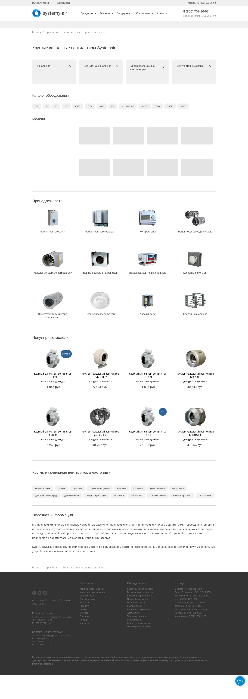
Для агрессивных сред (46, 495)
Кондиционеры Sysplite (91, 589)
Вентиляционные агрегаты (141, 592)
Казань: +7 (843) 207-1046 (188, 606)
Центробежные (157, 488)
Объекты (84, 616)
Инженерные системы (138, 626)
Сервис (83, 609)
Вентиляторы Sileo (182, 495)
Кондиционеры (135, 606)
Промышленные (158, 495)
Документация (87, 595)
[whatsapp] (45, 593)
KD (55, 106)
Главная (36, 32)
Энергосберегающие (96, 495)
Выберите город (41, 3)
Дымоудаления (71, 495)
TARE (170, 106)
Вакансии (85, 602)
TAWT (183, 106)
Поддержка (123, 13)
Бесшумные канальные (97, 66)
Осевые (61, 488)
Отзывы (84, 613)
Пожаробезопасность (138, 599)
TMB (157, 106)
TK (36, 106)
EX (112, 106)
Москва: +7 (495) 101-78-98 (202, 3)
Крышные (77, 488)
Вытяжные (119, 495)
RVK (90, 106)
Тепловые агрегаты (137, 616)
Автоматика (137, 495)
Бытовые (121, 488)
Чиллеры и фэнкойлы (138, 609)
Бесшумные (178, 488)
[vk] (34, 593)
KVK (102, 106)
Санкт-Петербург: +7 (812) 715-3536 (193, 592)
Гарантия (84, 606)
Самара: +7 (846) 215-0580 (188, 613)
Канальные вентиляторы (140, 589)
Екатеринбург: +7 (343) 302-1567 (191, 595)
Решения (105, 13)
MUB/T (144, 106)
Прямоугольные (42, 488)
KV (66, 106)
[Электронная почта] (39, 593)
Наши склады (63, 3)
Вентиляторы (70, 32)
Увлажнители (134, 619)
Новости (84, 619)
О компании (143, 13)
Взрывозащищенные (100, 488)
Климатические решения (92, 592)
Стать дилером (87, 599)
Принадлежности (136, 602)
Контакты (162, 13)
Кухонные (138, 488)
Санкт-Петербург (54, 631)
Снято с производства (138, 623)
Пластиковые (205, 495)
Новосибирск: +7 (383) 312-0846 (191, 609)
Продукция (87, 13)
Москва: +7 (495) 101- (186, 589)
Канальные (43, 66)
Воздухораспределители (139, 595)
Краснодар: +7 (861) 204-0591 (190, 602)
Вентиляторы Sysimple (190, 66)
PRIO (77, 106)
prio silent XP (128, 106)
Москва (48, 613)
